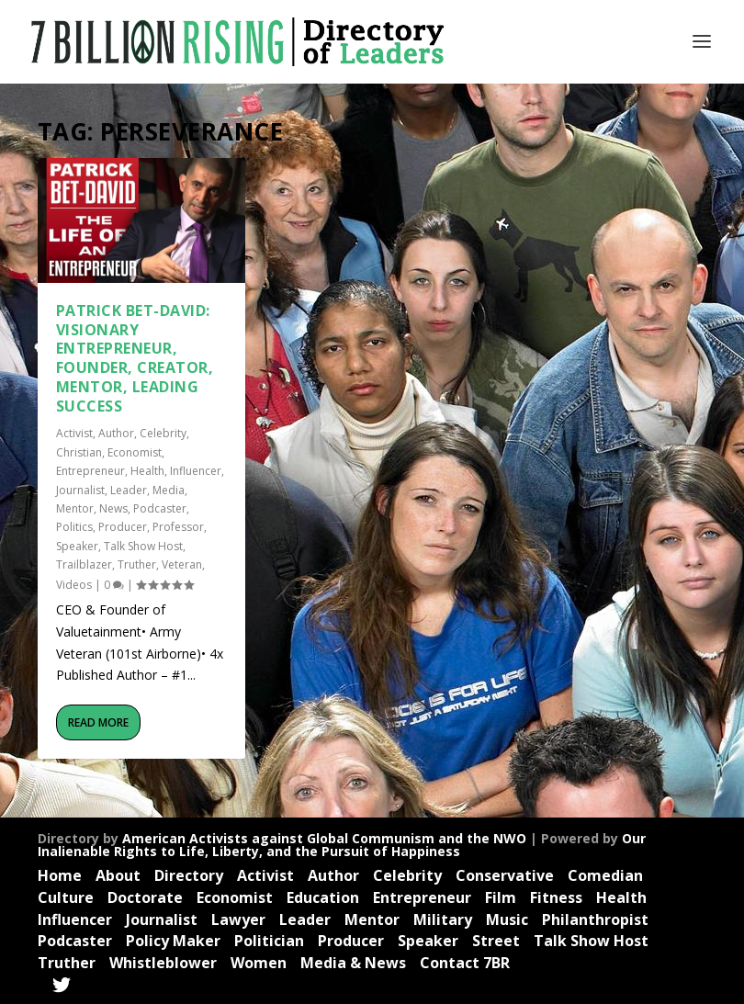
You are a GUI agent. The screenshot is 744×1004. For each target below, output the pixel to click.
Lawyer (238, 919)
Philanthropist (595, 919)
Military (442, 919)
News (113, 508)
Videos (74, 584)
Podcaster (159, 508)
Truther (137, 564)
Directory (188, 875)
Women (259, 963)
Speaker (77, 546)
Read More (98, 722)
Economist (134, 452)
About (118, 875)
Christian (79, 452)
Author (116, 433)
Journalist (80, 490)
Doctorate (145, 897)
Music (507, 919)
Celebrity (163, 433)
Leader (128, 490)
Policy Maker (173, 941)
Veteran (182, 564)
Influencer (195, 471)
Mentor (75, 508)
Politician (269, 941)
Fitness (556, 897)
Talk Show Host (143, 546)
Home (60, 875)
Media (168, 490)
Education (323, 897)
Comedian (605, 875)
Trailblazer (84, 564)
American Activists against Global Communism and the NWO (324, 838)
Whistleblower (163, 963)
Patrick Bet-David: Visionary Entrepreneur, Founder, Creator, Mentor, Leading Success (135, 358)
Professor (178, 527)
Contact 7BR (465, 963)
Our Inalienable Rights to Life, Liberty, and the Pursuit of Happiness (342, 844)
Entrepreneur (90, 471)
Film (500, 897)
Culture (66, 897)
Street (496, 941)
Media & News (353, 963)
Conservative (505, 875)
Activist (74, 433)
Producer (122, 527)
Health (147, 471)
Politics (74, 527)
